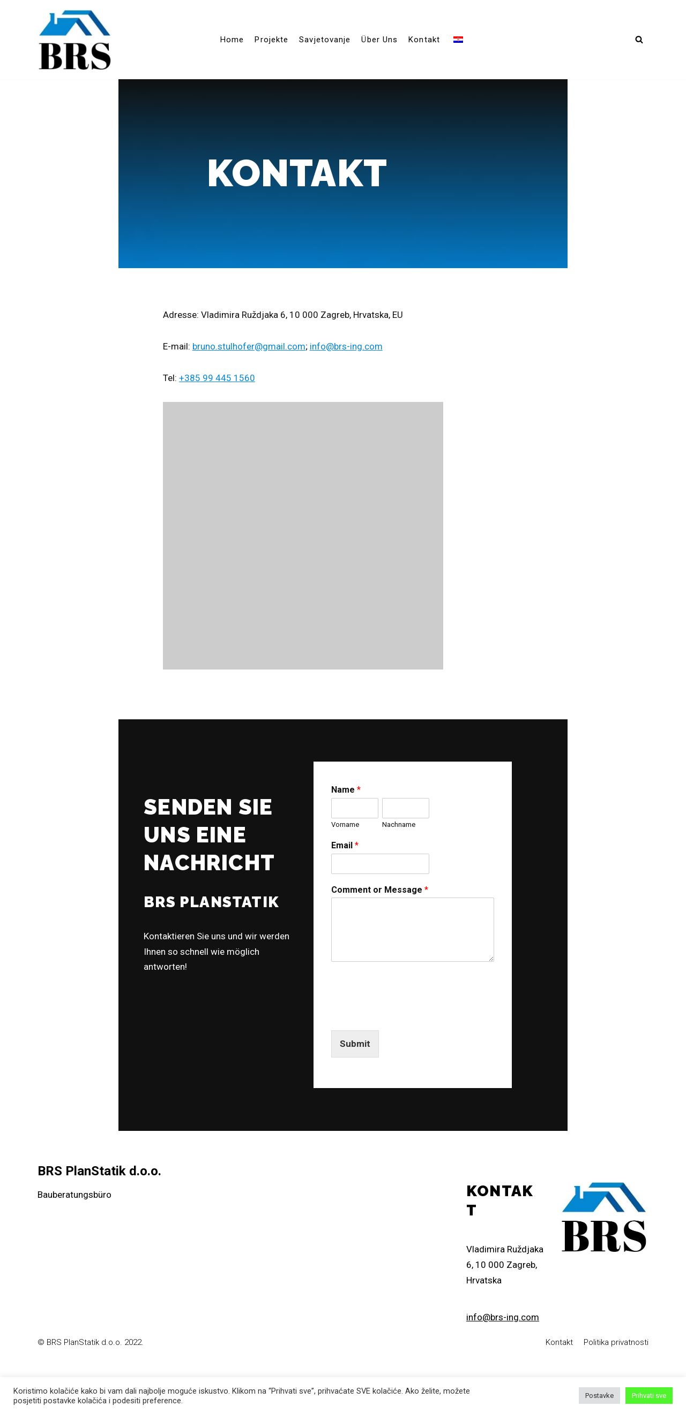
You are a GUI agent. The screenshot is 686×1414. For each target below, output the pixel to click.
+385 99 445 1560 (210, 406)
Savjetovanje (325, 39)
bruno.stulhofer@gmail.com (241, 375)
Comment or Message (412, 937)
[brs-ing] (75, 40)
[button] (639, 39)
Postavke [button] (599, 1396)
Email (378, 892)
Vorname (378, 872)
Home (232, 39)
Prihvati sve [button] (649, 1396)
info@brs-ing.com (338, 375)
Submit (388, 1091)
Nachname (459, 872)
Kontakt (424, 39)
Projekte (271, 39)
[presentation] (445, 1060)
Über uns (379, 39)
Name (379, 837)
